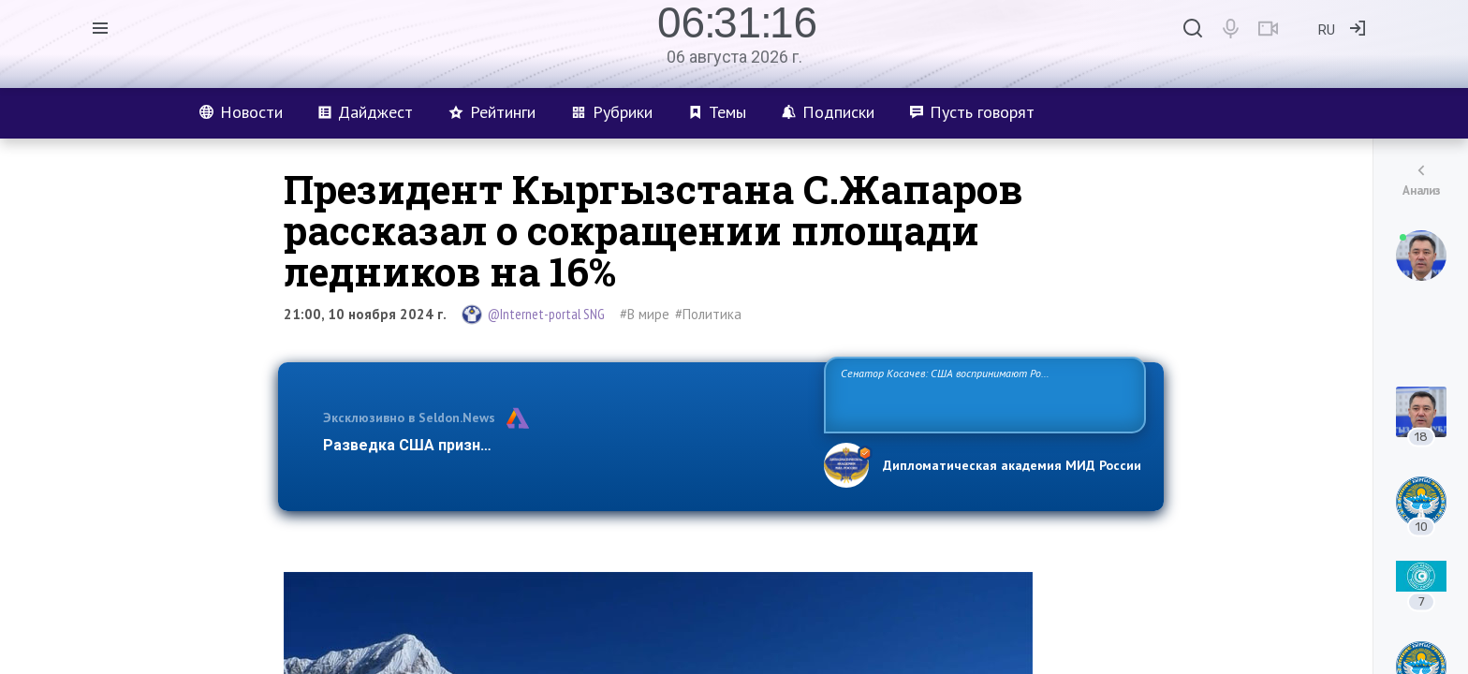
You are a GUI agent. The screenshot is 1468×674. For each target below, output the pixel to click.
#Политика (708, 314)
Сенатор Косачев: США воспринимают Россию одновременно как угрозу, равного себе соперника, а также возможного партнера (982, 393)
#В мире (644, 314)
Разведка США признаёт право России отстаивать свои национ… (563, 445)
